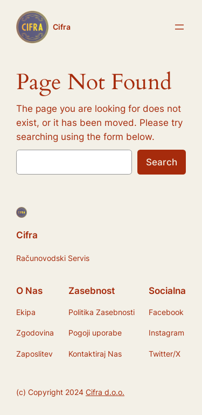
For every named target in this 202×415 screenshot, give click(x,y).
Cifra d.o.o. (105, 392)
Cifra (62, 26)
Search (161, 162)
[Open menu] (179, 27)
